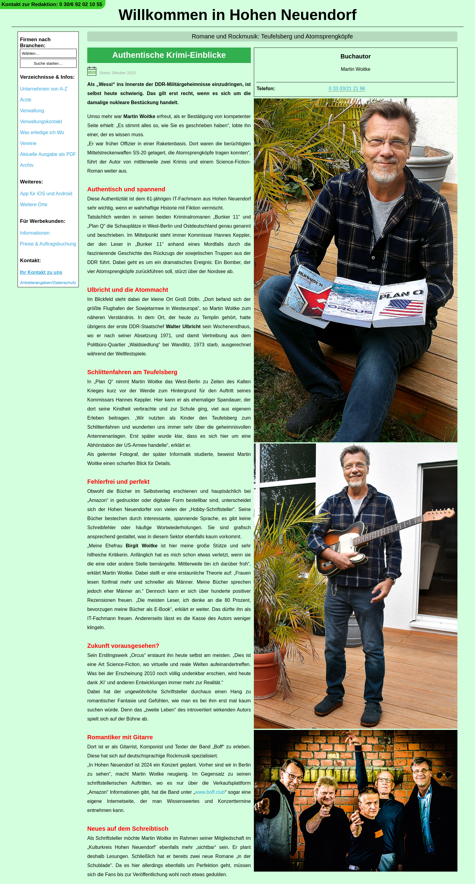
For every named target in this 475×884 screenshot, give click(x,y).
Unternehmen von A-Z (44, 88)
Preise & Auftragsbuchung (48, 243)
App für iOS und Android (46, 193)
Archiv (26, 165)
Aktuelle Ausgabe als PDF (48, 154)
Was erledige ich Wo (42, 132)
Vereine (28, 143)
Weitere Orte (33, 204)
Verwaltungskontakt (41, 121)
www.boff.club (210, 792)
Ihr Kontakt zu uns (41, 272)
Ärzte (25, 99)
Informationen (35, 233)
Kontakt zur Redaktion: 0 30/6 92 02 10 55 (52, 4)
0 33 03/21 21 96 (347, 88)
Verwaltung (32, 110)
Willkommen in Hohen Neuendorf (237, 14)
